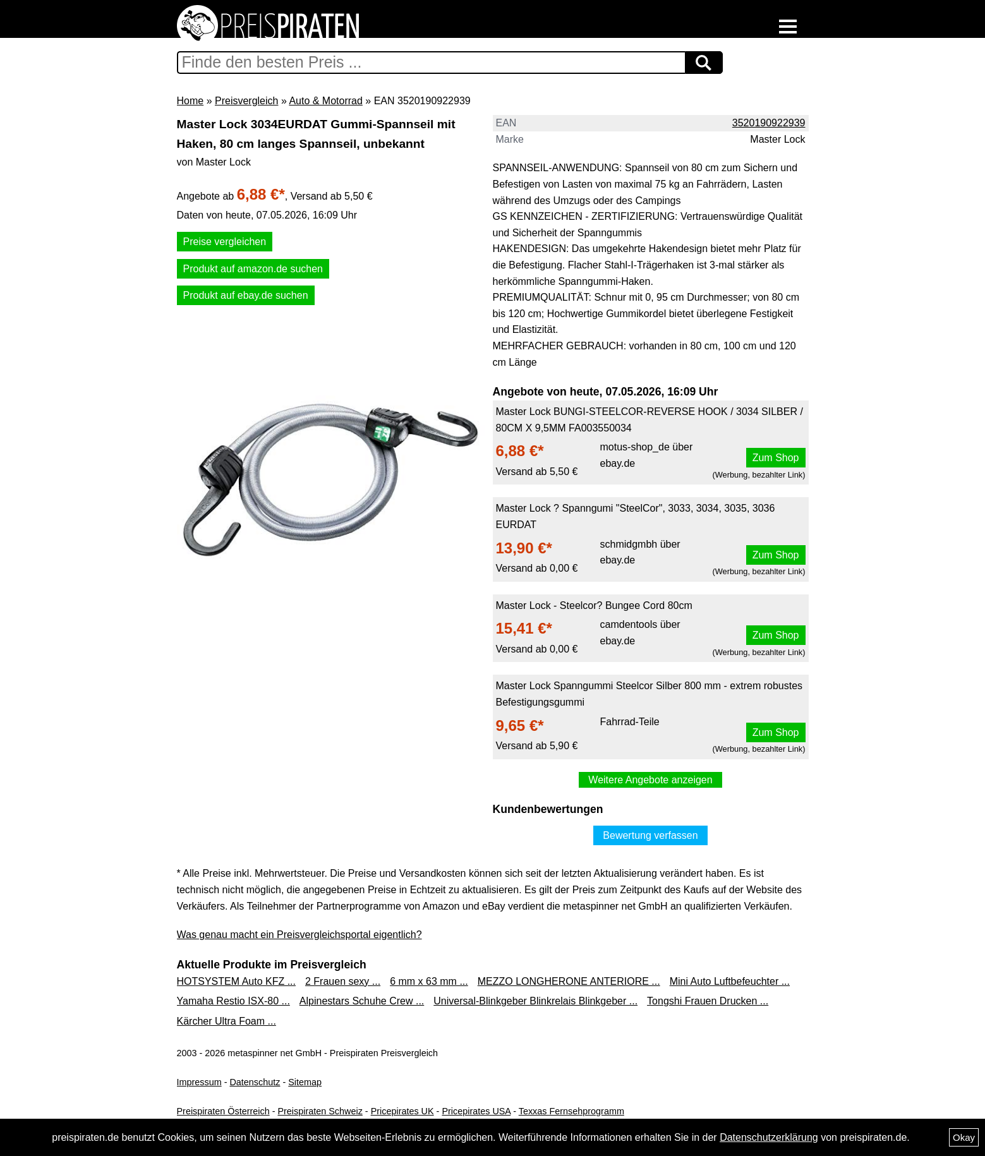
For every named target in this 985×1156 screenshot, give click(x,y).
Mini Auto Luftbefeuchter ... (730, 981)
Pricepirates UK (402, 1111)
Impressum (199, 1082)
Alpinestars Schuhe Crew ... (361, 1001)
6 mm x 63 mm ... (429, 981)
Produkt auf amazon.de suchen (253, 268)
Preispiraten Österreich (223, 1111)
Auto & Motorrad (326, 100)
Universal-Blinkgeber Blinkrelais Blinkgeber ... (535, 1001)
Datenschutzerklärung (769, 1137)
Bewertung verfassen (650, 835)
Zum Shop (775, 457)
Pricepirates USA (476, 1111)
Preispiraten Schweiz (319, 1111)
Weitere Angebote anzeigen (650, 779)
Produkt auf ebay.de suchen (245, 295)
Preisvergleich (246, 100)
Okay (964, 1137)
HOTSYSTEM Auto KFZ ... (236, 981)
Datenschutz (254, 1082)
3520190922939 (769, 122)
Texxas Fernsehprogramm (571, 1111)
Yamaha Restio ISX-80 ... (233, 1001)
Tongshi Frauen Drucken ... (707, 1001)
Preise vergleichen (225, 241)
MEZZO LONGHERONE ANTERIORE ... (569, 981)
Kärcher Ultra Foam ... (226, 1021)
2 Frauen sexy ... (342, 981)
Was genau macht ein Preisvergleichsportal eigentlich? (299, 934)
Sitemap (305, 1082)
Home (190, 100)
